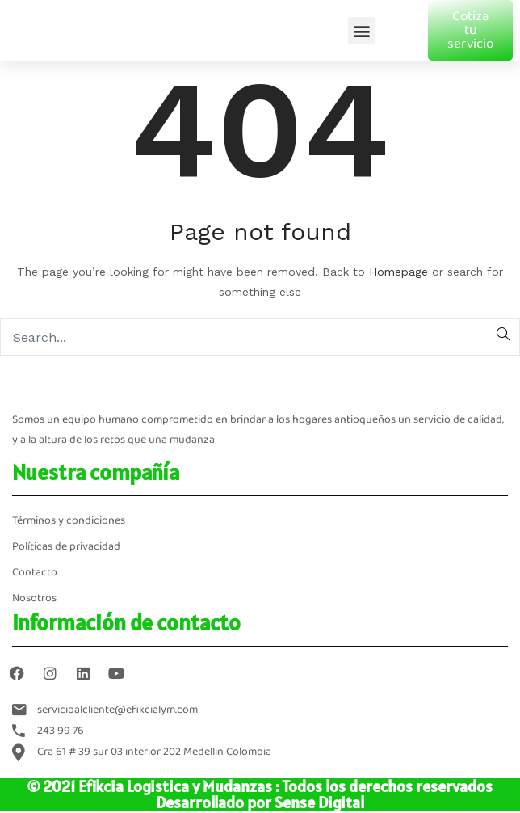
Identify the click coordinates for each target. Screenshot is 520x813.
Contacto (34, 572)
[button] (361, 30)
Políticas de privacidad (66, 546)
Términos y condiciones (68, 521)
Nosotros (34, 598)
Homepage (398, 271)
